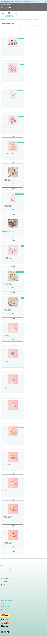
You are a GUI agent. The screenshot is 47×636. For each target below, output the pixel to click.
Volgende (6, 33)
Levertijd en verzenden (5, 562)
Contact (2, 567)
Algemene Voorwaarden (5, 565)
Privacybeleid (3, 566)
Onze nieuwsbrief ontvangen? (6, 569)
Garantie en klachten (5, 564)
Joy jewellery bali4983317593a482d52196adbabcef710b (16, 19)
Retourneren (3, 563)
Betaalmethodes (4, 561)
